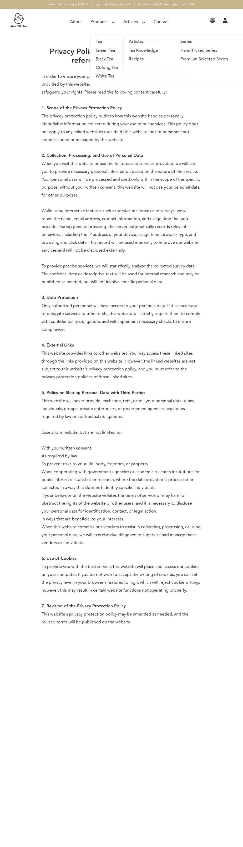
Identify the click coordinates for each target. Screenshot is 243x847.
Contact (161, 22)
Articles (130, 22)
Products (99, 22)
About (76, 22)
